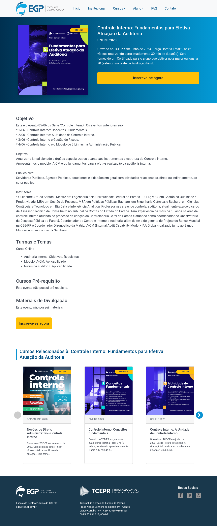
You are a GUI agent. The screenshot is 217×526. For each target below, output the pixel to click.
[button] (138, 9)
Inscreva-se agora (148, 78)
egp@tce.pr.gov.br (26, 506)
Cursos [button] (118, 8)
